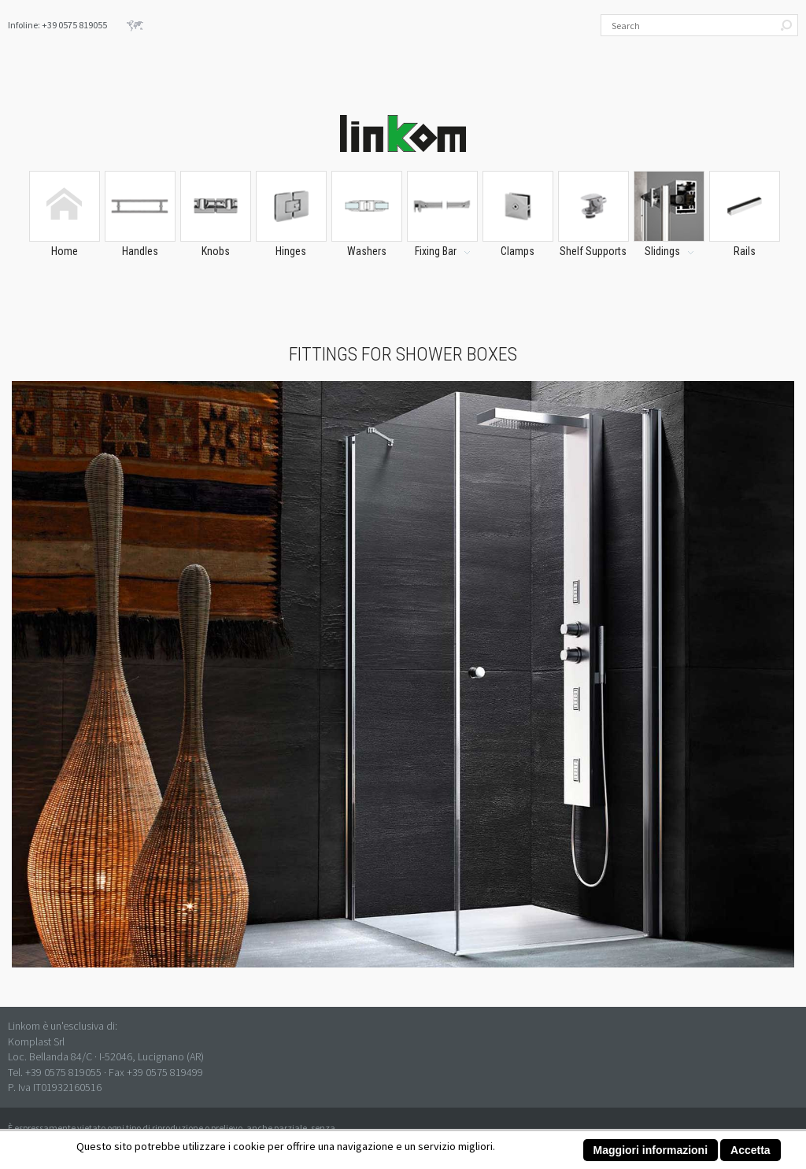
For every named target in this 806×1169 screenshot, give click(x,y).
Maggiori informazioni (650, 1150)
